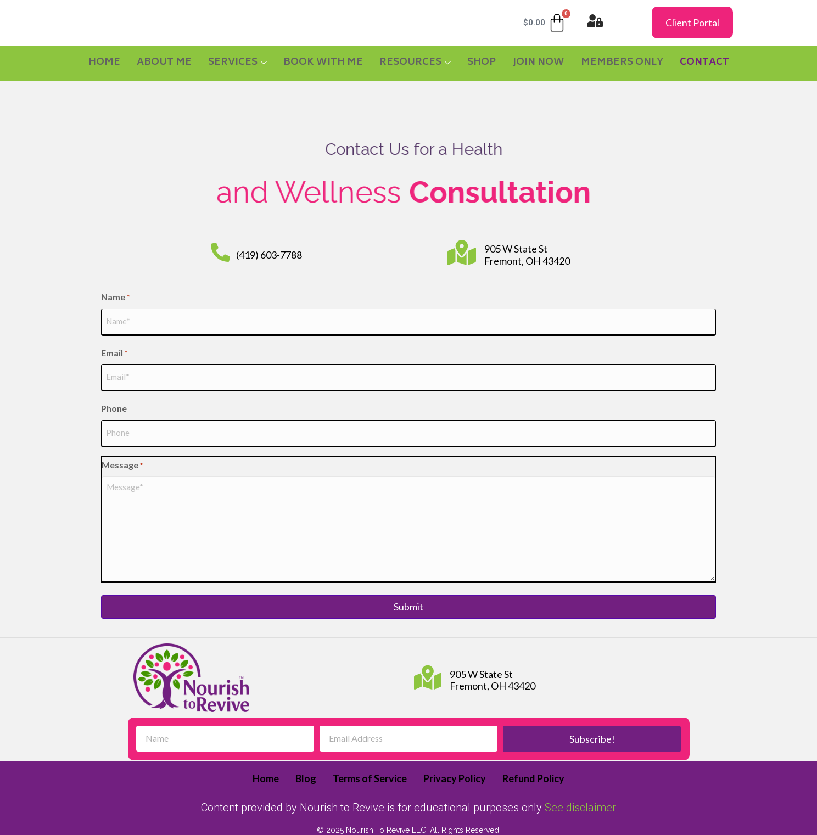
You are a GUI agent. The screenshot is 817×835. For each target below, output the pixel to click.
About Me (164, 62)
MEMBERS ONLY (622, 62)
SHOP (481, 62)
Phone (114, 399)
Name (115, 298)
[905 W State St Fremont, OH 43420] (461, 252)
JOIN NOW (538, 62)
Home (104, 62)
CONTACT (704, 62)
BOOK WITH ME (323, 62)
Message (122, 451)
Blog (305, 765)
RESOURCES (415, 62)
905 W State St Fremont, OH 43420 (527, 255)
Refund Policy (533, 765)
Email (114, 349)
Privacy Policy (454, 765)
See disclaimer (580, 793)
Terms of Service (370, 765)
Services (237, 62)
